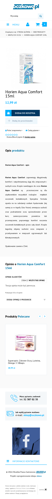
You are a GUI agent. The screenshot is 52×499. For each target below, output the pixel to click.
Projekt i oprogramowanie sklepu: (26, 476)
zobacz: (33, 280)
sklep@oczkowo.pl (33, 415)
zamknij (43, 489)
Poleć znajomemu (13, 130)
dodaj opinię (30, 137)
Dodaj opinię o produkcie (26, 299)
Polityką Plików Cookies (23, 488)
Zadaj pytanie (33, 130)
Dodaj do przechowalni (20, 120)
